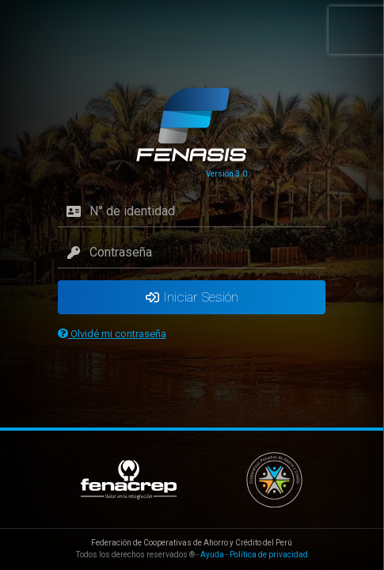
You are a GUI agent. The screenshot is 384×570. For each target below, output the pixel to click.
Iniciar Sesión (191, 297)
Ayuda (212, 554)
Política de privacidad (269, 554)
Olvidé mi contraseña (112, 334)
